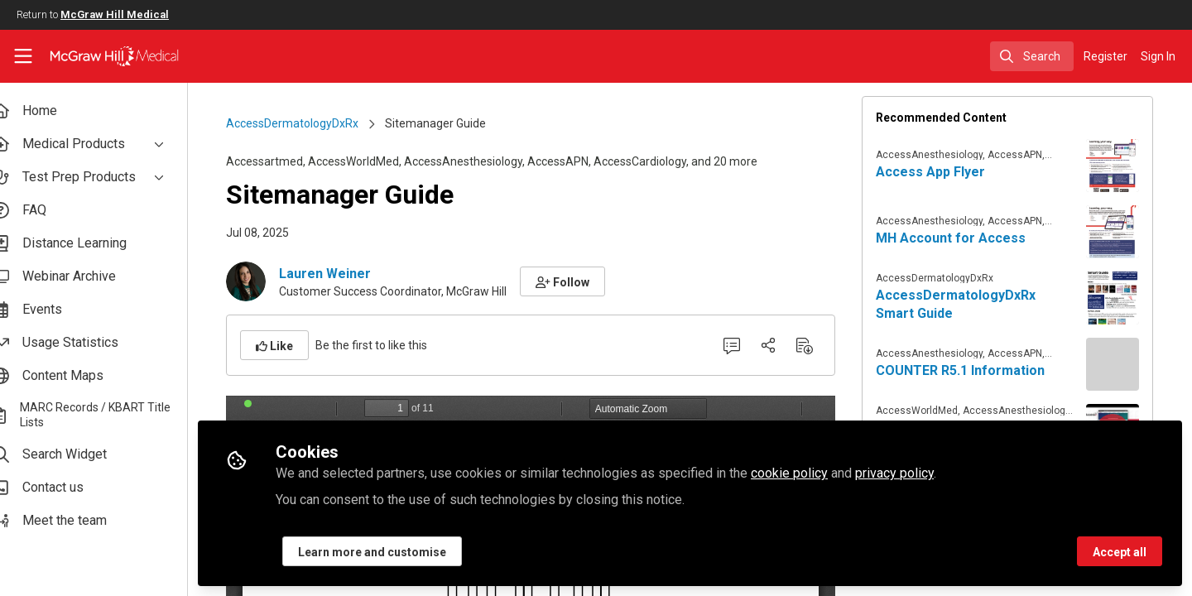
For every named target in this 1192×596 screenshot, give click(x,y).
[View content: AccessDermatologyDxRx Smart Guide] (1124, 298)
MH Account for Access (963, 238)
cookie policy (813, 473)
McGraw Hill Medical (114, 14)
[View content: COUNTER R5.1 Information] (1124, 364)
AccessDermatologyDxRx (304, 123)
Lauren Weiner (337, 273)
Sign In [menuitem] (1158, 56)
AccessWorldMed (365, 161)
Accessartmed (276, 161)
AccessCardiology (652, 161)
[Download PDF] (817, 345)
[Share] (780, 345)
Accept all (1119, 552)
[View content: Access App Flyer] (1124, 165)
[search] (1032, 56)
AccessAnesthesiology (475, 161)
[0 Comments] (744, 345)
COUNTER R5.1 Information (972, 370)
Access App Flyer (942, 172)
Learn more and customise (396, 552)
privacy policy (918, 473)
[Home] (103, 56)
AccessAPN (570, 161)
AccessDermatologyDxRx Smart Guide (968, 304)
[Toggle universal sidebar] (23, 56)
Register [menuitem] (1105, 56)
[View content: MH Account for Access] (1124, 231)
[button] (575, 281)
